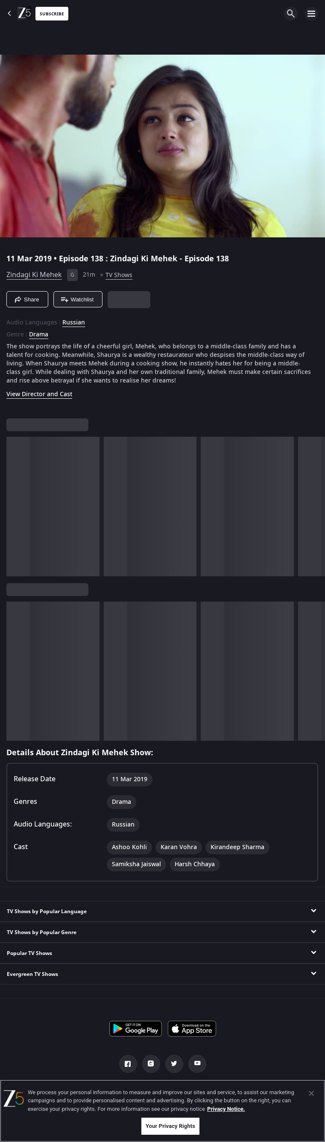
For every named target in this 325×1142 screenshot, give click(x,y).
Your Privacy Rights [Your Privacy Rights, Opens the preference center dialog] (170, 1126)
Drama (38, 334)
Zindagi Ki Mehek (34, 275)
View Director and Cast (39, 394)
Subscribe (52, 14)
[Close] (311, 1093)
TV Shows (118, 275)
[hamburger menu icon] (311, 13)
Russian (73, 322)
